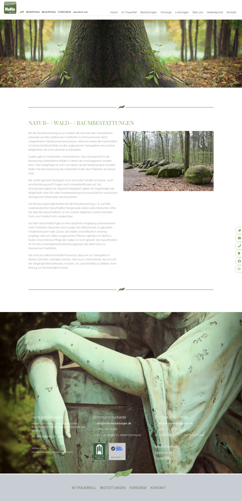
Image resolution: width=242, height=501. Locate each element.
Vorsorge (166, 12)
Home (114, 12)
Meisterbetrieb (166, 446)
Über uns (197, 12)
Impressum (164, 452)
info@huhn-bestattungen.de (114, 423)
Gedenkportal (215, 12)
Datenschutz (165, 458)
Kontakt (231, 12)
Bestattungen (148, 12)
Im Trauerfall (129, 12)
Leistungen (182, 12)
